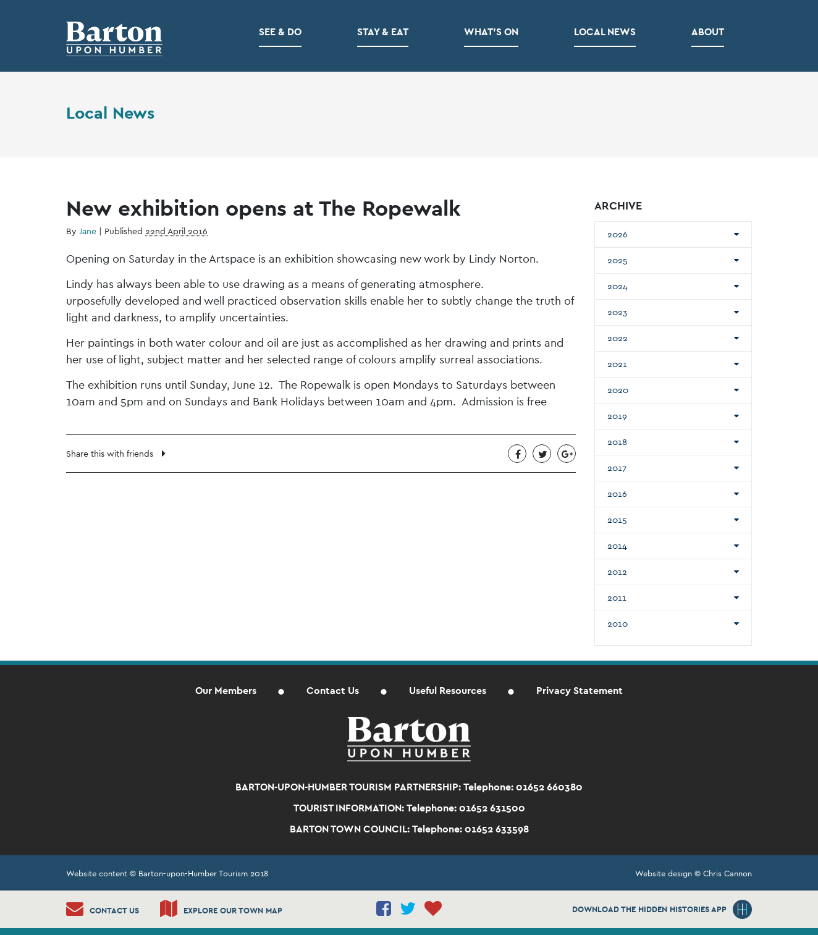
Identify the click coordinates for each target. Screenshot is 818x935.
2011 (616, 597)
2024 (617, 286)
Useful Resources (447, 690)
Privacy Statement (579, 690)
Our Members (225, 690)
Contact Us (332, 690)
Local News (605, 31)
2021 (617, 364)
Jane (87, 231)
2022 (617, 338)
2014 (617, 545)
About (707, 31)
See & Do (280, 31)
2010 (617, 623)
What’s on (491, 31)
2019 (617, 415)
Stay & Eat (382, 31)
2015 (617, 519)
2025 (617, 260)
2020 (617, 390)
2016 (617, 493)
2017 (616, 467)
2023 (617, 312)
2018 (617, 441)
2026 (617, 234)
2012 (617, 571)
